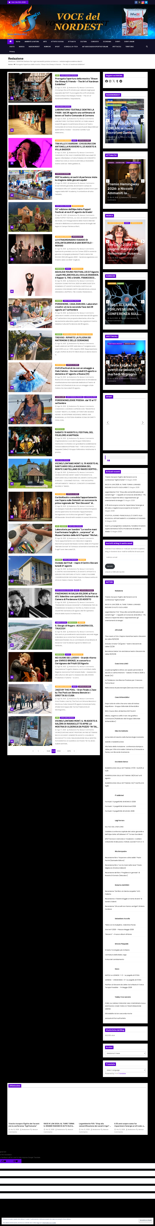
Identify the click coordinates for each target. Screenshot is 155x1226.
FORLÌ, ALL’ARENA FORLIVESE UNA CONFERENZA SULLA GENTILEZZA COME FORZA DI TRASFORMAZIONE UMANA (125, 1006)
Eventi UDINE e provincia (62, 460)
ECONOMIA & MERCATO (69, 334)
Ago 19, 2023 (62, 249)
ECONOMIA (107, 42)
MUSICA (21, 47)
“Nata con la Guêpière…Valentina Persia (120, 925)
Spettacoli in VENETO (84, 140)
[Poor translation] (15, 1161)
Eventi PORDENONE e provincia (69, 75)
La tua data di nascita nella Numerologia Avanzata (124, 737)
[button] (147, 46)
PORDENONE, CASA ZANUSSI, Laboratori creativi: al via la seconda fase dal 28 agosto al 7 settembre (76, 307)
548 (48, 751)
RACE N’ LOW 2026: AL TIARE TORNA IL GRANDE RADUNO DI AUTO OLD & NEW (59, 1126)
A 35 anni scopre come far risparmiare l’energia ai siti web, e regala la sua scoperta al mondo (129, 1126)
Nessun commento (87, 88)
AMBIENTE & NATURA (32, 42)
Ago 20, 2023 (62, 183)
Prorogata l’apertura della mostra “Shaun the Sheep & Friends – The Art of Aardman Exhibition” (76, 81)
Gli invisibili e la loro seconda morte (118, 1013)
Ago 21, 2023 (62, 88)
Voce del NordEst (17, 34)
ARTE (45, 42)
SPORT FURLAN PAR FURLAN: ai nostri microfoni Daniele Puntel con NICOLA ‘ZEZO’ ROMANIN (124, 133)
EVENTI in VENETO (60, 365)
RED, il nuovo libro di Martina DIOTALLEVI (120, 711)
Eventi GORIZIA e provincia (63, 106)
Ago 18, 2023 (62, 438)
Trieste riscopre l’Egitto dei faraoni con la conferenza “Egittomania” (23, 1125)
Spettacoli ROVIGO (77, 236)
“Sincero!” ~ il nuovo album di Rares (118, 934)
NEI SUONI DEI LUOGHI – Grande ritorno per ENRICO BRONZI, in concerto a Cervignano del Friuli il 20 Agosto (75, 660)
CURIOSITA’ (95, 42)
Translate (120, 1073)
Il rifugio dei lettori (90, 397)
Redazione (72, 88)
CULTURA (83, 42)
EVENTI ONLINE (129, 42)
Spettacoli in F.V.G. (78, 206)
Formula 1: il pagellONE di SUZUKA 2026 (119, 811)
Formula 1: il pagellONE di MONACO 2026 (120, 802)
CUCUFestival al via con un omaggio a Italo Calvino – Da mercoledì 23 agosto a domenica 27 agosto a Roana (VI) (75, 371)
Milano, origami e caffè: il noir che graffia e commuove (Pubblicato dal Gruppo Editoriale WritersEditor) (122, 719)
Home (18, 42)
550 (58, 751)
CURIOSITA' (58, 301)
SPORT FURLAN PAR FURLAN (115, 105)
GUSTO (12, 47)
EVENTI (117, 42)
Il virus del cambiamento (114, 959)
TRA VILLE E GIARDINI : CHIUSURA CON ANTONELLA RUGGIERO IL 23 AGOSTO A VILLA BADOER (75, 146)
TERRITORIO (129, 47)
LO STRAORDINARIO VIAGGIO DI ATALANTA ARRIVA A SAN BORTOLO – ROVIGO (74, 243)
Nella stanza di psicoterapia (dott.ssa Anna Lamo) (124, 688)
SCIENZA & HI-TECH (71, 47)
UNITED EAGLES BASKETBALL (63, 174)
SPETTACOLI (116, 47)
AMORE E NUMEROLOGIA (114, 742)
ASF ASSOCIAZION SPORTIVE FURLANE (95, 47)
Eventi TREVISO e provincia (85, 334)
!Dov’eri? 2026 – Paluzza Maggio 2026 (119, 929)
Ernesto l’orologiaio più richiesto (117, 950)
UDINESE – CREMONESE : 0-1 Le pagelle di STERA (123, 980)
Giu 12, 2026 (15, 1129)
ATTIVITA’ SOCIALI (57, 42)
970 (69, 751)
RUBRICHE (47, 47)
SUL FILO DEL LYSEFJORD (114, 827)
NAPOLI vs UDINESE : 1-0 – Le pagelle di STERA (122, 975)
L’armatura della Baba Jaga (115, 955)
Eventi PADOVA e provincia (63, 686)
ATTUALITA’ (72, 42)
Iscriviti (110, 566)
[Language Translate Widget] (125, 1070)
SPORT (57, 47)
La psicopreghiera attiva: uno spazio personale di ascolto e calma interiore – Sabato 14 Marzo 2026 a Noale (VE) (125, 673)
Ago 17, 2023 (62, 730)
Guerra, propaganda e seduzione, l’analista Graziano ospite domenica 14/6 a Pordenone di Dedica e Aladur (125, 529)
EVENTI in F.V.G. (60, 269)
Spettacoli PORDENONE (87, 590)
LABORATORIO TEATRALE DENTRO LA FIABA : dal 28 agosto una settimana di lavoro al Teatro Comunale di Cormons (75, 112)
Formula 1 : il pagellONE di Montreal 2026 (120, 806)
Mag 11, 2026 (114, 137)
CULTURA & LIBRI (60, 397)
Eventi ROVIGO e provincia (63, 140)
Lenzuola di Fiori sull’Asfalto (115, 1018)
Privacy (12, 52)
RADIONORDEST (34, 47)
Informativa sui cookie (49, 1223)
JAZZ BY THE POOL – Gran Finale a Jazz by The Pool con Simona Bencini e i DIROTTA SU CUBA (75, 692)
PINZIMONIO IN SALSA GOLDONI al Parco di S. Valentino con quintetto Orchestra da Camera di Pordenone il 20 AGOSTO (76, 596)
